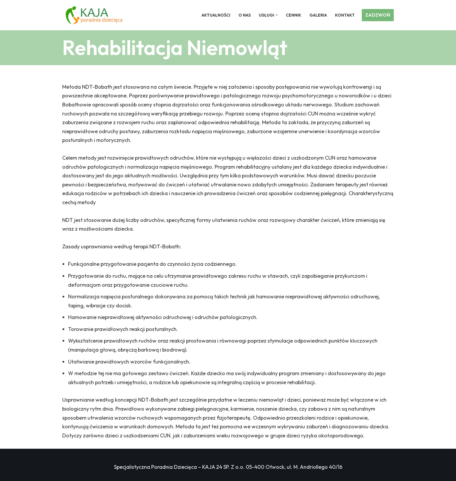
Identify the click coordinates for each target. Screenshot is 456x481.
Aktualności (216, 15)
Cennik (293, 15)
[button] (277, 15)
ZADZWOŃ (377, 15)
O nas (244, 15)
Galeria (318, 15)
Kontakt (345, 15)
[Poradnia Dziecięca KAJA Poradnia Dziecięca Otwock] (94, 15)
